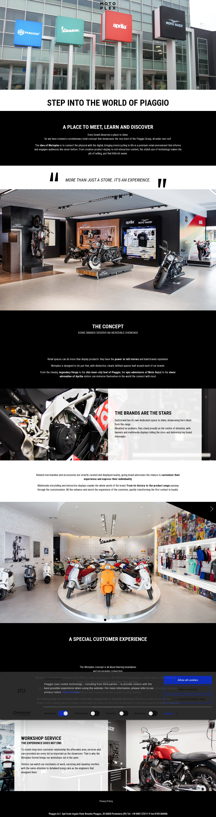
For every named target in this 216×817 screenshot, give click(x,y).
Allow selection (188, 786)
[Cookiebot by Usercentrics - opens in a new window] (22, 810)
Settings (169, 810)
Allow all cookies (188, 776)
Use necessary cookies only (188, 795)
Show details (70, 789)
